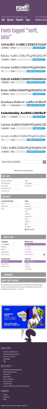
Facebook (6, 397)
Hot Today (4, 186)
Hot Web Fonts (6, 188)
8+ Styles (28, 249)
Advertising (7, 377)
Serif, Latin (29, 229)
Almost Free (5, 191)
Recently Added (6, 181)
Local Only (4, 264)
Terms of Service (8, 379)
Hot (3, 19)
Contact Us (6, 374)
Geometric (28, 217)
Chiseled (27, 227)
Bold (26, 224)
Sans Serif (4, 206)
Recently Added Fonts (10, 352)
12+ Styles (28, 252)
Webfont (4, 247)
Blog (4, 399)
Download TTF (39, 47)
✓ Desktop (5, 244)
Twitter (5, 395)
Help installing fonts (10, 372)
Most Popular (5, 183)
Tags (28, 19)
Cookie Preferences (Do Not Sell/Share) (16, 386)
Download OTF (39, 59)
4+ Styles (28, 247)
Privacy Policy (7, 381)
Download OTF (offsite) (35, 71)
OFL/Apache (5, 255)
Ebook (3, 249)
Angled (27, 214)
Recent (10, 19)
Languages (28, 183)
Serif (2, 209)
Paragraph (28, 209)
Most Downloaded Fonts (11, 354)
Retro (3, 204)
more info (20, 289)
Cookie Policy (7, 384)
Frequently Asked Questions (12, 370)
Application (5, 252)
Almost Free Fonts (9, 357)
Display (27, 204)
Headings (28, 206)
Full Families (29, 254)
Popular (19, 19)
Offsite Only (5, 267)
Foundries (28, 186)
